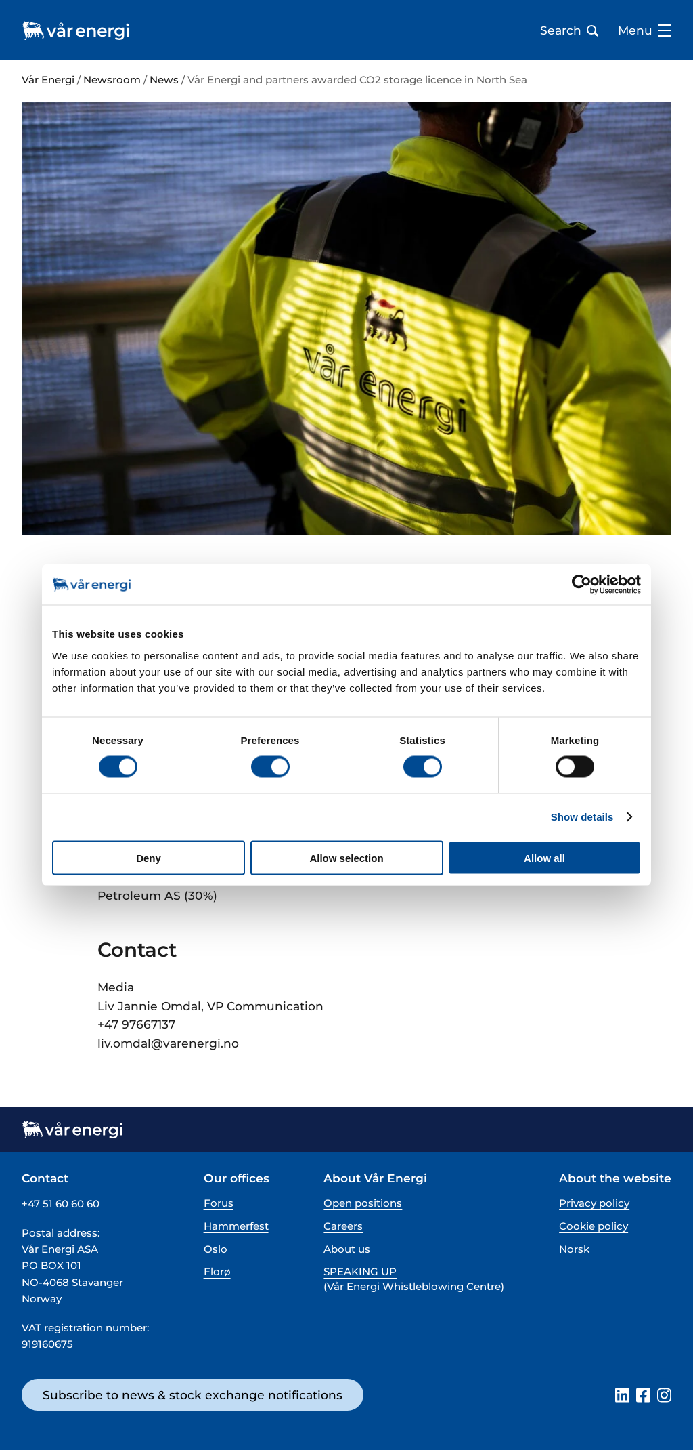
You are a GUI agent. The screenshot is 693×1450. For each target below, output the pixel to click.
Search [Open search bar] (569, 30)
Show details (582, 817)
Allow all (544, 857)
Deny (148, 857)
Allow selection (346, 857)
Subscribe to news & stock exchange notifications (192, 1395)
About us (346, 1249)
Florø (217, 1271)
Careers (343, 1226)
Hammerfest (236, 1226)
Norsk (574, 1249)
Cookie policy (593, 1226)
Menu (644, 30)
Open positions (362, 1203)
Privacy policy (594, 1203)
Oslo (215, 1249)
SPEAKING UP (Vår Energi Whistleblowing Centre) (413, 1278)
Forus (218, 1203)
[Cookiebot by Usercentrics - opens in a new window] (581, 585)
